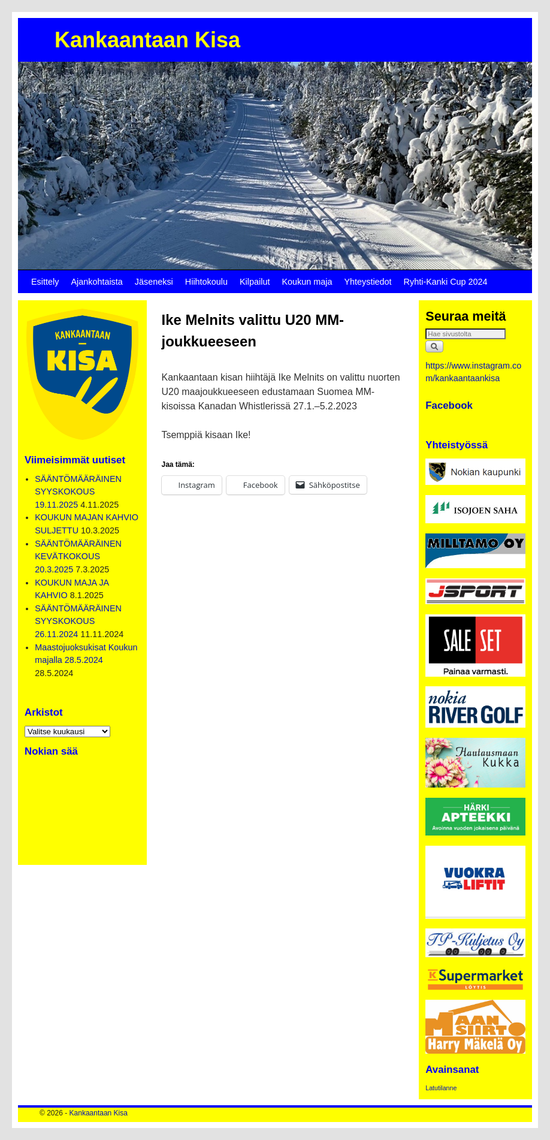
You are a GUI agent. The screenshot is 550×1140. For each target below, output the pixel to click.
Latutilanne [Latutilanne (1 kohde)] (441, 1087)
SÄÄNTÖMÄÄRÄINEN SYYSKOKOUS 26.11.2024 (78, 621)
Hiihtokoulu (206, 281)
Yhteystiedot (367, 281)
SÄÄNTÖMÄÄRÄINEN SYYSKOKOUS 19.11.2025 (78, 491)
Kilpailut (255, 281)
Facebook (449, 405)
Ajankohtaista (96, 281)
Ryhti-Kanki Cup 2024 (446, 281)
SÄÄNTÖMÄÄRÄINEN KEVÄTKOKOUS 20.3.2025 (78, 556)
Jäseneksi (154, 281)
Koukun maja (307, 281)
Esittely (45, 281)
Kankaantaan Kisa (147, 40)
